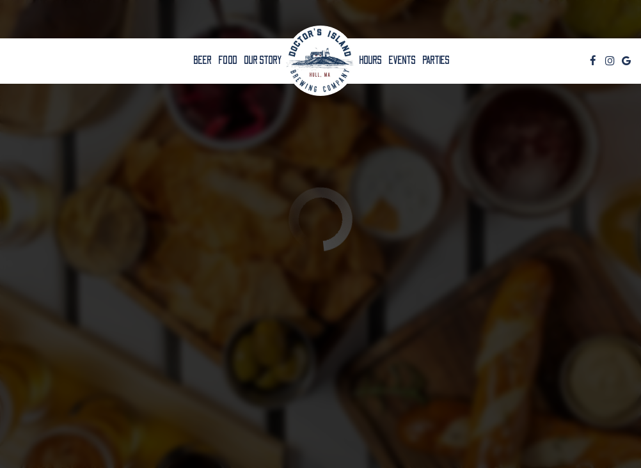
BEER (202, 60)
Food (227, 60)
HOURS (370, 60)
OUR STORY (263, 60)
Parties (436, 60)
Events (402, 60)
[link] (320, 61)
